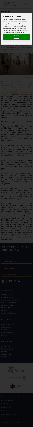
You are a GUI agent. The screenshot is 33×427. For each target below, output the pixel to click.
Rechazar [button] (16, 38)
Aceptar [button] (16, 35)
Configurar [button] (16, 41)
